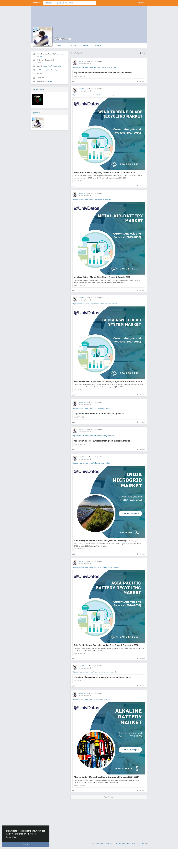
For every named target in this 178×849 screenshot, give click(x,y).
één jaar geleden (84, 63)
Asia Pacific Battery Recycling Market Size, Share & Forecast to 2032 (106, 645)
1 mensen (49, 81)
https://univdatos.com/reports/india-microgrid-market (91, 463)
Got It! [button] (25, 845)
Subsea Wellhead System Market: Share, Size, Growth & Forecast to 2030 (108, 381)
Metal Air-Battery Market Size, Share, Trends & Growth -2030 (102, 277)
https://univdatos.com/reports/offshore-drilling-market (91, 408)
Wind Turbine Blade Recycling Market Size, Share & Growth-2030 (104, 173)
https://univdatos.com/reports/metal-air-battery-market (91, 199)
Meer (98, 45)
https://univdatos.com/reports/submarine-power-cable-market (94, 67)
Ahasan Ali (63, 38)
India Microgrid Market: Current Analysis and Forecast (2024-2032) (105, 541)
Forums (144, 843)
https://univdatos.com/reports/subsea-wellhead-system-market (94, 304)
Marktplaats (136, 843)
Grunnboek (37, 3)
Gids (129, 843)
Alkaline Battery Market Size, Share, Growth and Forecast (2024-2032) (106, 777)
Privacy (110, 843)
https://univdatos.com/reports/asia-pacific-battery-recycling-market (95, 567)
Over (93, 843)
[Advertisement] (89, 819)
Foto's (85, 45)
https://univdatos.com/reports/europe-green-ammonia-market (94, 672)
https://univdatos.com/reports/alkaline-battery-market (91, 699)
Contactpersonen (120, 843)
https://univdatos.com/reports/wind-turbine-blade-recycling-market (95, 95)
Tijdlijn (60, 45)
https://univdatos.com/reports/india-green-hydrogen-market (93, 436)
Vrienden (73, 45)
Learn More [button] (11, 837)
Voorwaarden (101, 843)
